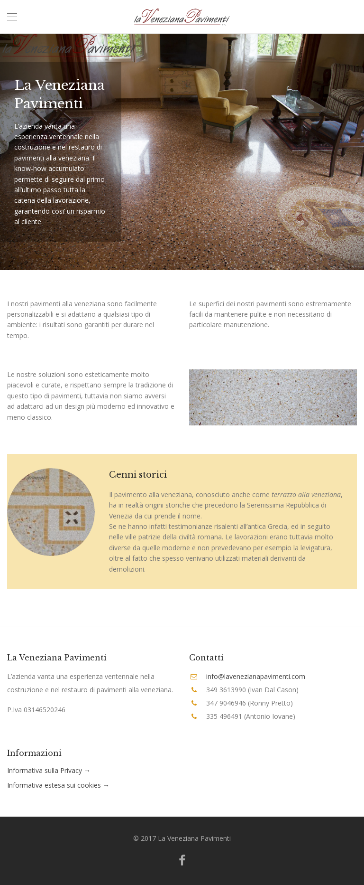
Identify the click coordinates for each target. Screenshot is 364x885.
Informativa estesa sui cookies (54, 785)
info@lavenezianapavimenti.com (255, 676)
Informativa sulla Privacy (44, 770)
